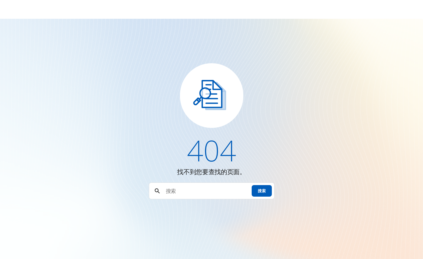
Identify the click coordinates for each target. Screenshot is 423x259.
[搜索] (206, 191)
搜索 (261, 190)
